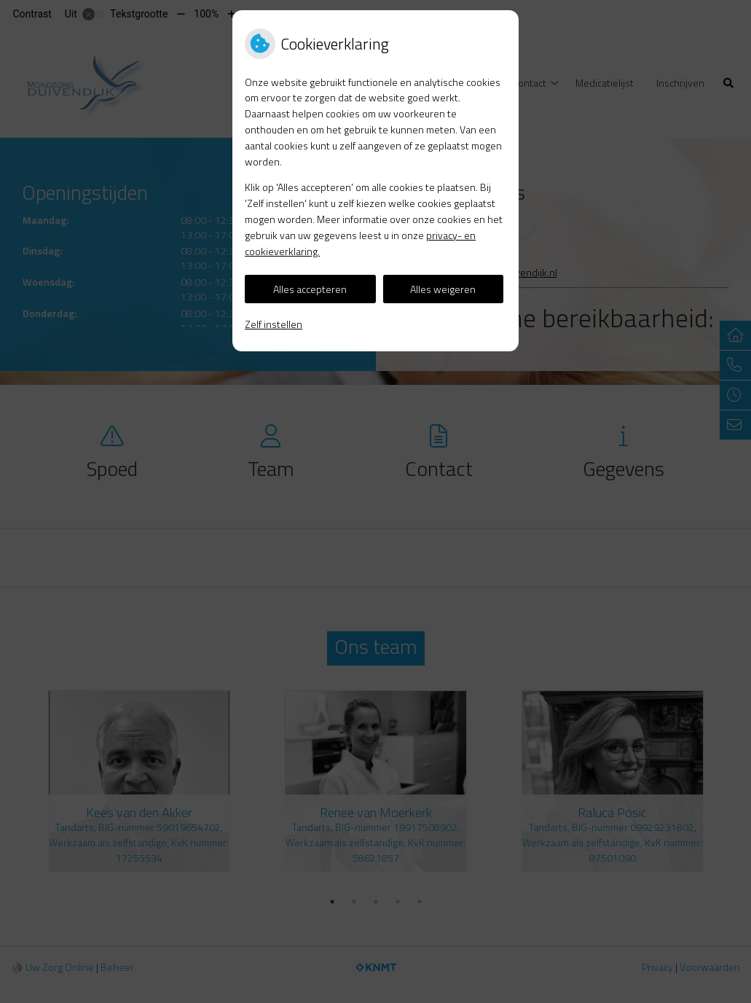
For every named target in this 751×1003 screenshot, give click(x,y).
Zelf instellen (273, 324)
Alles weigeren (443, 289)
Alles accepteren (310, 289)
